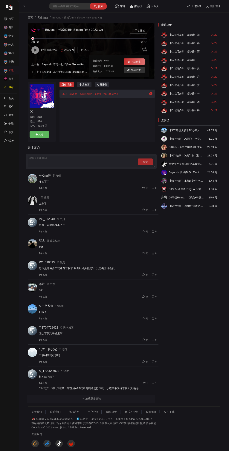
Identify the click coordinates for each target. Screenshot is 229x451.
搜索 (98, 6)
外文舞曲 (9, 46)
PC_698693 (47, 262)
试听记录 (9, 142)
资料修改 (9, 107)
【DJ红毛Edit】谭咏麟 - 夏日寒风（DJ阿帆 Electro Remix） (187, 68)
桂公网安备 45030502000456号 (54, 418)
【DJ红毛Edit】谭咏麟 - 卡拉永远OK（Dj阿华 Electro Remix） (187, 93)
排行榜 (135, 6)
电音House (9, 28)
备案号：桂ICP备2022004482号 (134, 418)
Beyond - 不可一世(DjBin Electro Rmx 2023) (67, 64)
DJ (31, 111)
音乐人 (152, 6)
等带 (42, 284)
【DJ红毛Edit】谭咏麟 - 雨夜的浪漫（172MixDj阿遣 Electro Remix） (187, 51)
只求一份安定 (48, 349)
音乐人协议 (131, 411)
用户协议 (93, 411)
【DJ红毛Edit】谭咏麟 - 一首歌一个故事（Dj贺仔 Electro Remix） (187, 59)
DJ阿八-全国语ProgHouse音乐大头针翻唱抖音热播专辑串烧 (187, 189)
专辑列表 (9, 125)
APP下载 (169, 411)
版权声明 (74, 411)
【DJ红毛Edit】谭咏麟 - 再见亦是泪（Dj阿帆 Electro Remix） (187, 43)
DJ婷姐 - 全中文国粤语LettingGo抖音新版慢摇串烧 (187, 147)
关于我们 (36, 411)
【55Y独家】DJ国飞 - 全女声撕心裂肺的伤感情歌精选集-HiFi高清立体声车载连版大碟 (187, 138)
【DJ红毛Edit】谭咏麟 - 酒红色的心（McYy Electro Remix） (187, 101)
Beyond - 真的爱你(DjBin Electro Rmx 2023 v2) (69, 71)
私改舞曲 (9, 72)
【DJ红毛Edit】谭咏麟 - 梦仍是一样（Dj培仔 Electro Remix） (187, 85)
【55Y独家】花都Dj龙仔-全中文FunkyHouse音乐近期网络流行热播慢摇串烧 (187, 180)
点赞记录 (9, 133)
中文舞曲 (9, 37)
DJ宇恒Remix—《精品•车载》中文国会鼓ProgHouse (187, 197)
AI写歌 (8, 88)
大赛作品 (9, 80)
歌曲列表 (9, 116)
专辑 (120, 6)
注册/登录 (213, 6)
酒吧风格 (9, 54)
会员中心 (9, 99)
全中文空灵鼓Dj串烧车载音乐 (187, 163)
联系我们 (55, 411)
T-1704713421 (48, 327)
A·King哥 (45, 175)
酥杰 (42, 240)
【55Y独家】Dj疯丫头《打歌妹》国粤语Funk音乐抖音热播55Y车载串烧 (187, 155)
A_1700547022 (49, 370)
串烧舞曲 (9, 63)
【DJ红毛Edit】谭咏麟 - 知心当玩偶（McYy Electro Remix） (187, 34)
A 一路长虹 (46, 305)
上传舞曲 (194, 6)
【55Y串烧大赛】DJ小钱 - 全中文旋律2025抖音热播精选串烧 (187, 130)
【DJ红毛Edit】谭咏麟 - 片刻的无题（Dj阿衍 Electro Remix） (187, 76)
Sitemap (151, 411)
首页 (9, 19)
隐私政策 (111, 411)
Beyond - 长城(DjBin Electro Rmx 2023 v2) (88, 93)
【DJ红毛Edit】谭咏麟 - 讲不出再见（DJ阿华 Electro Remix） (187, 110)
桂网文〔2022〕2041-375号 (96, 418)
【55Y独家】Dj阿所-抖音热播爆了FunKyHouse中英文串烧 (187, 205)
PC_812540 (47, 219)
